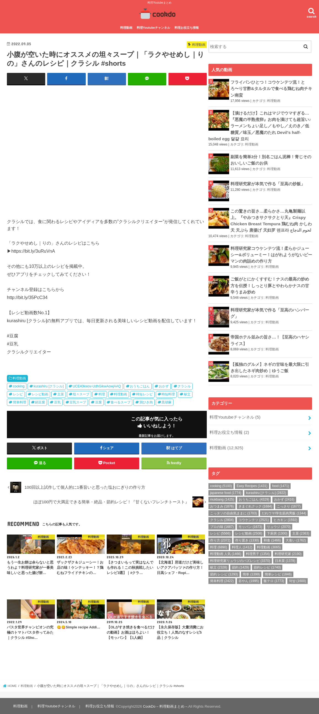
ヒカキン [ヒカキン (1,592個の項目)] (285, 511)
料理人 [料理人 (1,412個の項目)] (242, 538)
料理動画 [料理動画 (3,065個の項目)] (269, 538)
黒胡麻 (166, 401)
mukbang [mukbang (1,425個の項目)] (222, 490)
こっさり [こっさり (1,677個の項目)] (289, 497)
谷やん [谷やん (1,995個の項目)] (248, 572)
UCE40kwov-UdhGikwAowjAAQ (97, 385)
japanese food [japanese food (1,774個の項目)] (225, 484)
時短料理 (168, 393)
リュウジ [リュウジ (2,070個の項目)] (279, 518)
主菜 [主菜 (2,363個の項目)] (300, 524)
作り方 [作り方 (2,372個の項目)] (220, 531)
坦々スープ (81, 393)
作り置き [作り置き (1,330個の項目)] (247, 531)
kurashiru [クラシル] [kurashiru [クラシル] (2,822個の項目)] (266, 484)
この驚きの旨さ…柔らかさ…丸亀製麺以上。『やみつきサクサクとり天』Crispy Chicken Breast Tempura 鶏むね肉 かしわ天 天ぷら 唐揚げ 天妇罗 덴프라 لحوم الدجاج (270, 216)
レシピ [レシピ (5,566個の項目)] (220, 524)
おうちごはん (140, 385)
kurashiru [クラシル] (49, 385)
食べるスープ (120, 401)
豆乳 (57, 401)
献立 (187, 393)
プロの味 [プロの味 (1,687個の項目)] (222, 518)
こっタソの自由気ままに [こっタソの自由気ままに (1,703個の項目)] (233, 504)
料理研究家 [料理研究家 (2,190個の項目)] (288, 545)
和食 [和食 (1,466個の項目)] (272, 531)
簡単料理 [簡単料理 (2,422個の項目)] (222, 572)
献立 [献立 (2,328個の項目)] (218, 558)
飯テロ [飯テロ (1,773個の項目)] (274, 572)
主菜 (60, 393)
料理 (101, 393)
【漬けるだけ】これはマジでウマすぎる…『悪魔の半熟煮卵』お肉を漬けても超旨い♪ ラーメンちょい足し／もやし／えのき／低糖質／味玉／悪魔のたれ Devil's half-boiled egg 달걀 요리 (260, 123)
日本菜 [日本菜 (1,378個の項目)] (285, 552)
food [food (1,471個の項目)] (280, 477)
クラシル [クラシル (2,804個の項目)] (222, 511)
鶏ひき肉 (146, 401)
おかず (164, 385)
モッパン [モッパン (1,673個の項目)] (250, 518)
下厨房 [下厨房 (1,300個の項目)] (277, 524)
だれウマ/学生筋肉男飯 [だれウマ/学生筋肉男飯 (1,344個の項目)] (284, 504)
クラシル (184, 385)
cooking (19, 385)
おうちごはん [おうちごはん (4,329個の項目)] (254, 490)
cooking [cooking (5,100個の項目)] (221, 477)
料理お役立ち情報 (187, 27)
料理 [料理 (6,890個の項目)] (218, 538)
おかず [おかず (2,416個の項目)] (284, 490)
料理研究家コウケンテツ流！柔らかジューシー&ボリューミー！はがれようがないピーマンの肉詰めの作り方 (271, 249)
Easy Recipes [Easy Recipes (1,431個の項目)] (252, 477)
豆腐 (98, 401)
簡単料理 (19, 401)
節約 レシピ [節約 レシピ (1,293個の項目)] (224, 565)
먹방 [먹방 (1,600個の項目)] (297, 572)
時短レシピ (144, 393)
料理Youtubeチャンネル (153, 27)
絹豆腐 (40, 401)
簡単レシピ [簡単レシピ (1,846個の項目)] (278, 565)
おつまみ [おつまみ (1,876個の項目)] (222, 497)
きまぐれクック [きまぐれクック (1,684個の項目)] (255, 497)
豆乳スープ (77, 401)
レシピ (18, 393)
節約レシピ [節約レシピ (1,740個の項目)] (267, 558)
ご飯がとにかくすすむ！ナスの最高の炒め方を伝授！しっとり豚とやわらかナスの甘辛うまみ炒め (269, 279)
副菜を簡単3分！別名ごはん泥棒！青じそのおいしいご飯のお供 (270, 156)
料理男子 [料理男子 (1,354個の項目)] (258, 545)
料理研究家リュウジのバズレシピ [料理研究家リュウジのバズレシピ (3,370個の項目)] (240, 552)
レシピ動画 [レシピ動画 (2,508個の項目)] (248, 524)
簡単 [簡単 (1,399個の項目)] (251, 565)
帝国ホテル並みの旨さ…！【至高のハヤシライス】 (269, 332)
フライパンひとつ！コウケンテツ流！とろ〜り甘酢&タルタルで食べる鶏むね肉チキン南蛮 (271, 87)
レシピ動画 (40, 393)
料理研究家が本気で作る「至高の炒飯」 (267, 180)
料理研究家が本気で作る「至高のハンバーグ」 (269, 305)
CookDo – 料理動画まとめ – (164, 705)
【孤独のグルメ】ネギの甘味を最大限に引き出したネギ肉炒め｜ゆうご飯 (269, 360)
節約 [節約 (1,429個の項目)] (240, 558)
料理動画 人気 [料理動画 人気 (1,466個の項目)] (225, 545)
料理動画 (126, 27)
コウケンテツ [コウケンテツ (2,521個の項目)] (253, 511)
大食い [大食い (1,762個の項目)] (296, 531)
